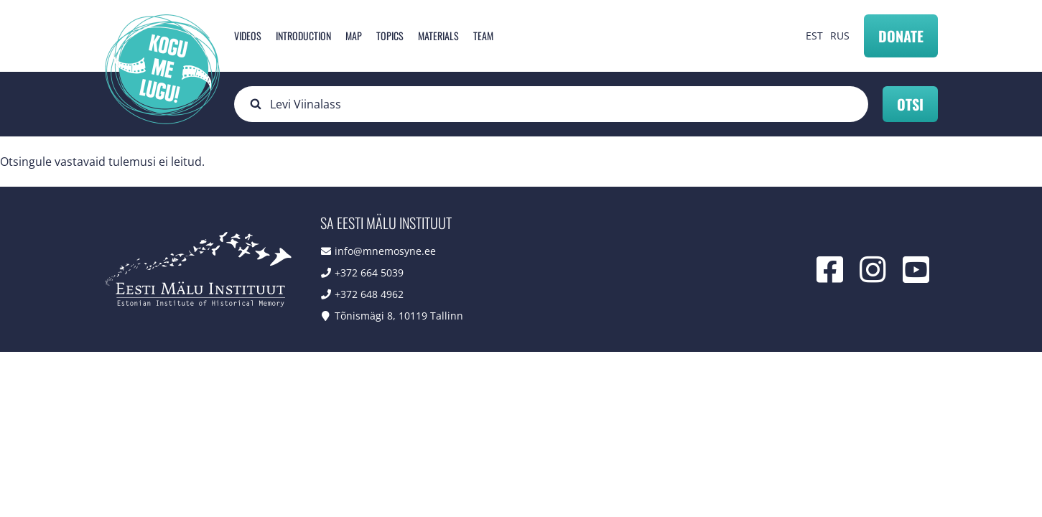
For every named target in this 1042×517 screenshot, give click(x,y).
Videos (247, 35)
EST (814, 35)
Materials (438, 35)
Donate (901, 36)
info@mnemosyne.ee (385, 251)
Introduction (303, 35)
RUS (840, 35)
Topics (390, 35)
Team (483, 35)
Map (353, 35)
